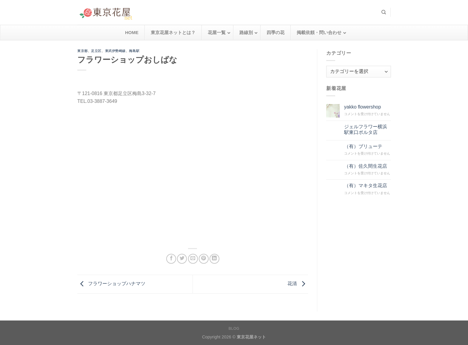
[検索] (383, 12)
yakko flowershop (362, 106)
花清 (297, 283)
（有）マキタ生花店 (365, 185)
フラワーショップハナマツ (111, 283)
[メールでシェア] (193, 259)
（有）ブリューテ (363, 146)
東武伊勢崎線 (115, 51)
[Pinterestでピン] (204, 259)
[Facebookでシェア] (171, 259)
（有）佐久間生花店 (365, 165)
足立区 (96, 51)
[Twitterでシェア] (182, 259)
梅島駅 (134, 51)
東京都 (82, 51)
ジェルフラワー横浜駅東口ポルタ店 (365, 129)
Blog (234, 328)
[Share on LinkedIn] (214, 259)
